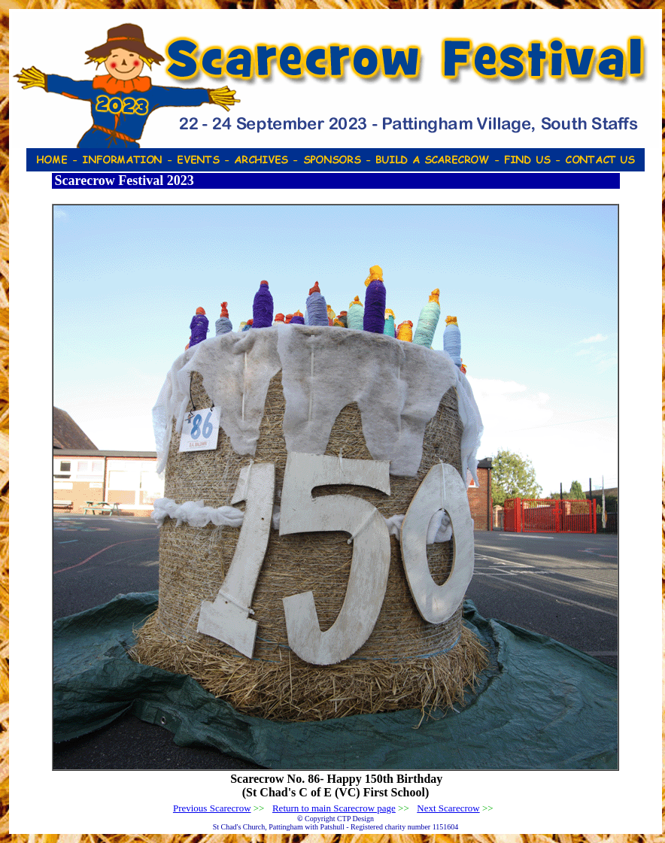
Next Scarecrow (448, 808)
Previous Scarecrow (212, 808)
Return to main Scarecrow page (334, 808)
